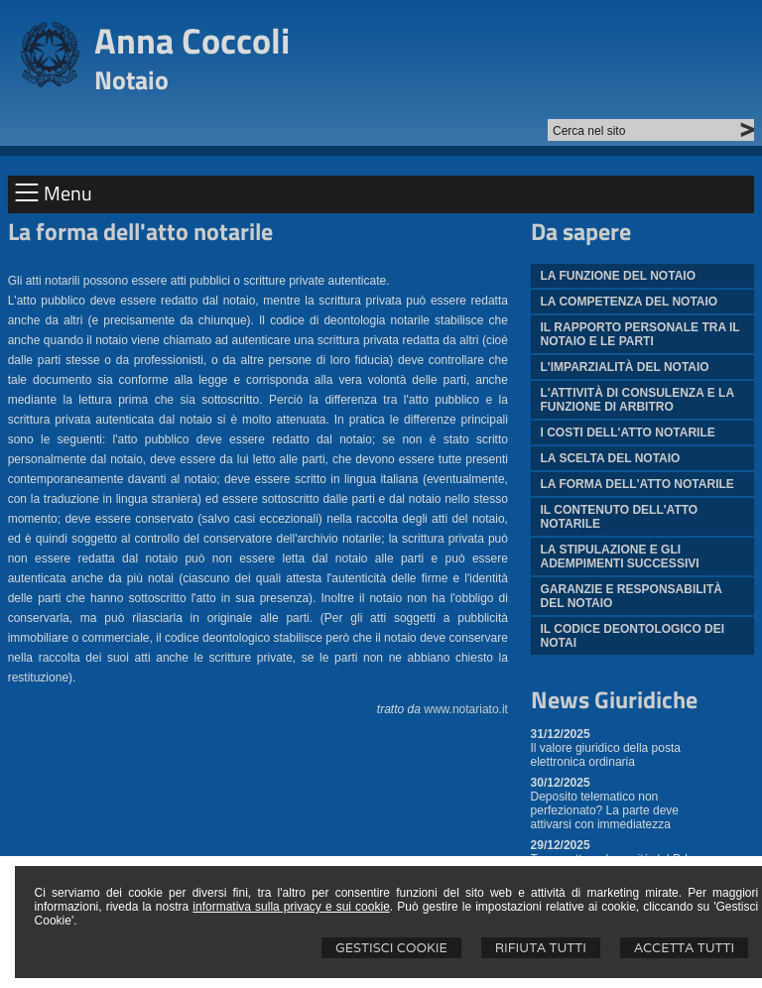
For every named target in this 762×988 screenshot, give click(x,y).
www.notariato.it (466, 709)
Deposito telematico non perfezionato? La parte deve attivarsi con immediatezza (605, 810)
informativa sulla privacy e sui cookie (291, 907)
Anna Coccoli (192, 40)
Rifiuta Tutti (540, 947)
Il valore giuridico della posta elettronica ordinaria (606, 755)
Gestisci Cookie (391, 947)
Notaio (131, 80)
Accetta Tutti (684, 947)
